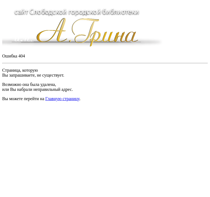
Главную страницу (62, 98)
